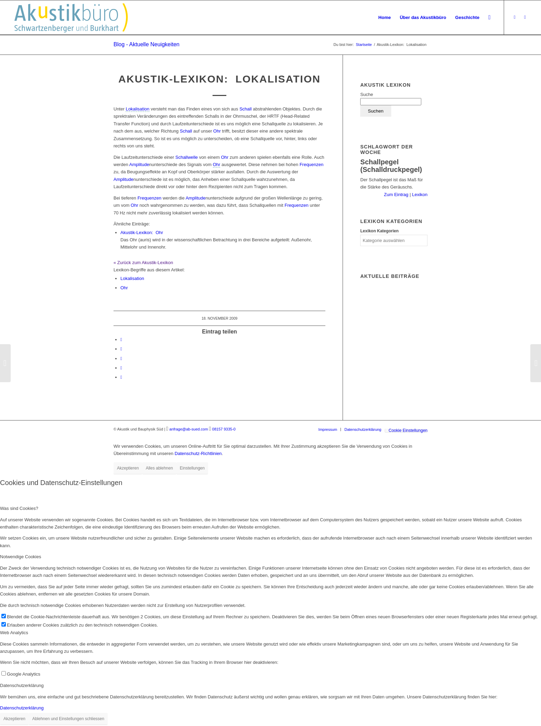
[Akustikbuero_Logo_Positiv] (71, 17)
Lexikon (419, 194)
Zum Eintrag (397, 194)
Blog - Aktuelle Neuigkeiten (146, 44)
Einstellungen (192, 468)
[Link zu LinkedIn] (525, 17)
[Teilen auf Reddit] (121, 367)
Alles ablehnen (159, 468)
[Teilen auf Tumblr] (121, 358)
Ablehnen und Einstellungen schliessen (68, 718)
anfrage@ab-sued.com (188, 429)
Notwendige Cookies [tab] (20, 556)
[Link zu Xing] (515, 17)
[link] (137, 109)
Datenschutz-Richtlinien (198, 453)
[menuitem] (384, 17)
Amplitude (139, 164)
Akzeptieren (128, 468)
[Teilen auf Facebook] (121, 339)
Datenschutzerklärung (21, 707)
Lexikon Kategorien (379, 231)
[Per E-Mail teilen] (121, 377)
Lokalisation (132, 278)
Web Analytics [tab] (14, 632)
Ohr (217, 131)
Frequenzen (311, 164)
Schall (245, 109)
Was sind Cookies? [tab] (19, 508)
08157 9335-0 (224, 429)
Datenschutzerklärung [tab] (21, 685)
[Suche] (489, 17)
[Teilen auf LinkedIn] (121, 348)
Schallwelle (186, 157)
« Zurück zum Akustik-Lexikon (143, 262)
